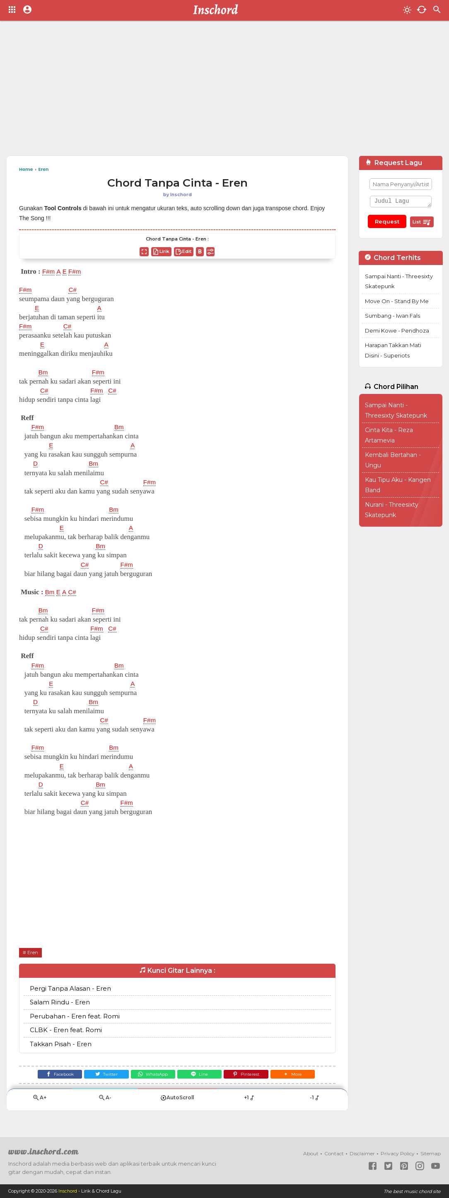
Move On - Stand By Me (397, 301)
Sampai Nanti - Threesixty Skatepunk (399, 281)
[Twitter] (102, 1075)
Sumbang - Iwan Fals (392, 315)
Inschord (68, 1191)
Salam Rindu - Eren (60, 1002)
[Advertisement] (224, 91)
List (422, 222)
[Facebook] (52, 1075)
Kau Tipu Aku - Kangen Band (398, 485)
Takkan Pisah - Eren (61, 1044)
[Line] (201, 1075)
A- (105, 1101)
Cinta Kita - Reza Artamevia (389, 435)
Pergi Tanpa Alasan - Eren (70, 988)
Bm (44, 372)
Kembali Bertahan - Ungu (393, 460)
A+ (39, 1101)
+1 (250, 1101)
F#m (49, 271)
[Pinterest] (251, 1075)
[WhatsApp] (151, 1075)
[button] (300, 1075)
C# (74, 290)
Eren (33, 952)
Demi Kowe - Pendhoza (397, 330)
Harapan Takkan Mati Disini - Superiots (393, 350)
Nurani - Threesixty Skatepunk (391, 510)
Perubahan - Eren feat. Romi (75, 1016)
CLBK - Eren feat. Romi (66, 1030)
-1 (315, 1101)
